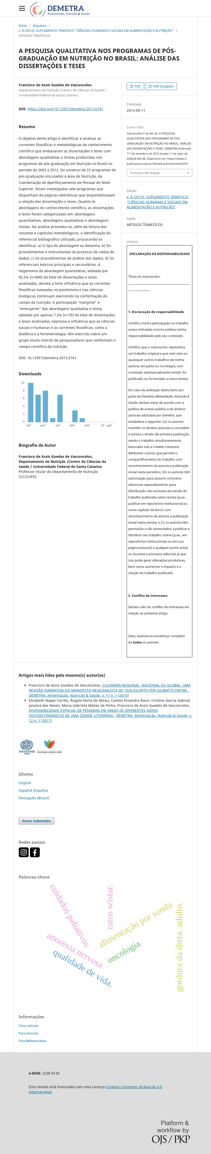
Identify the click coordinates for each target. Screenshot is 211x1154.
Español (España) (33, 790)
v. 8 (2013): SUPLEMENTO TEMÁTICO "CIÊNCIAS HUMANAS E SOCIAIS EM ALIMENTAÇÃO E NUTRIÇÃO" (96, 30)
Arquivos (39, 25)
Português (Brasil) (34, 798)
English (25, 782)
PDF (137, 86)
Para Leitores (28, 1025)
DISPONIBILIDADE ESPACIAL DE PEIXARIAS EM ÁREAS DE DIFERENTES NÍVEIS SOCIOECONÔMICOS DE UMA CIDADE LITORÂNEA (93, 713)
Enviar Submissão (36, 821)
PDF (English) (162, 86)
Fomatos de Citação (145, 173)
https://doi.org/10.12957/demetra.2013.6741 (65, 108)
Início (23, 25)
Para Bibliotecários (32, 1040)
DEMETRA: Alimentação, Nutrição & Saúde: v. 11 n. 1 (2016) (79, 695)
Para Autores (28, 1033)
